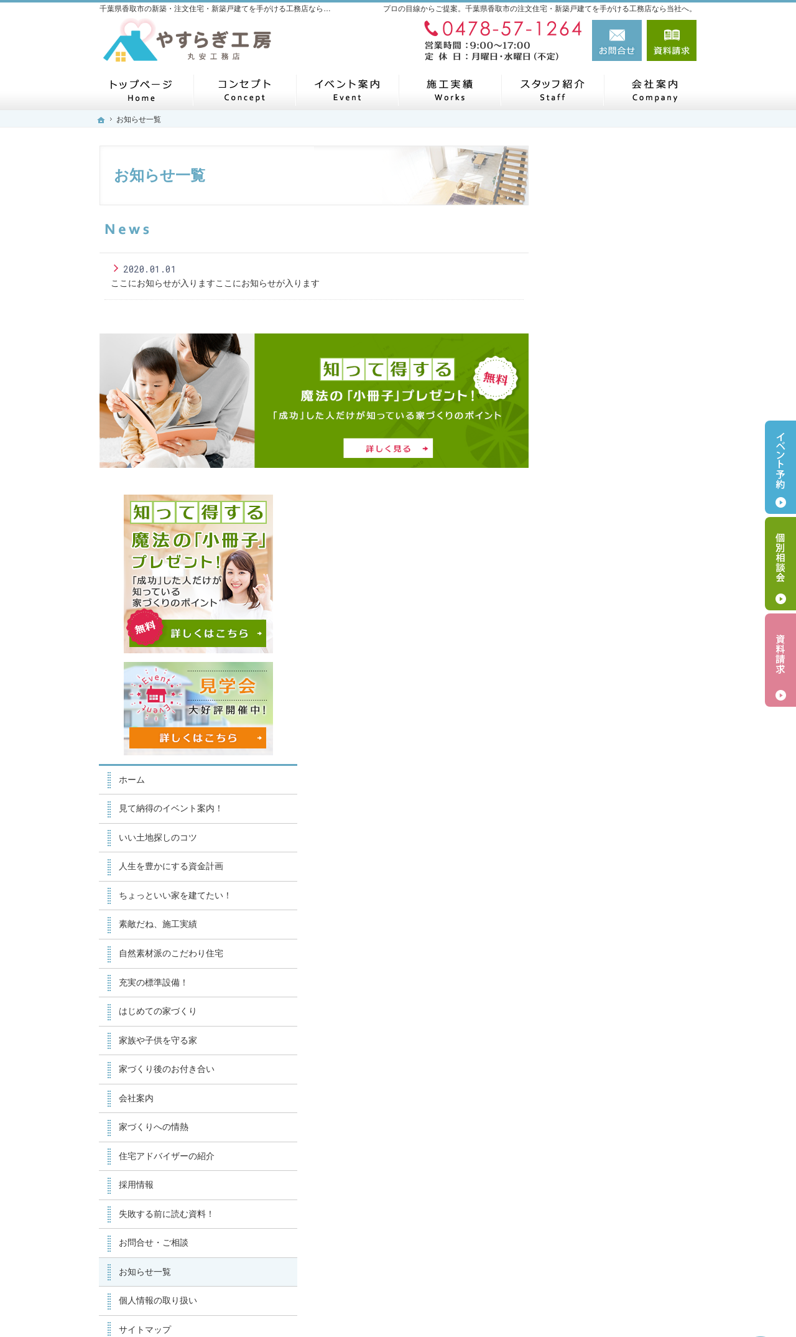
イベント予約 (780, 467)
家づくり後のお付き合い (615, 720)
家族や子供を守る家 (606, 691)
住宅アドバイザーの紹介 (615, 807)
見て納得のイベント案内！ (619, 460)
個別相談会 (780, 563)
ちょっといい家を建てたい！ (623, 546)
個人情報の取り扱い (606, 951)
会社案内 (584, 749)
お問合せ (617, 40)
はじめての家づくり (606, 662)
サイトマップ (593, 980)
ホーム (580, 431)
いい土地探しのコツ (606, 488)
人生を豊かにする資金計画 (619, 518)
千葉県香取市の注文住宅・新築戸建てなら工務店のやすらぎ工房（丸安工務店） (495, 1305)
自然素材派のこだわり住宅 (619, 604)
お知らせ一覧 (593, 923)
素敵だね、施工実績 (606, 575)
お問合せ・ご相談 (602, 893)
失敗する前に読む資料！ (615, 865)
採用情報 (584, 836)
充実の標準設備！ (602, 633)
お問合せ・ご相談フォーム (621, 1247)
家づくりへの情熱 (602, 778)
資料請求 (671, 40)
